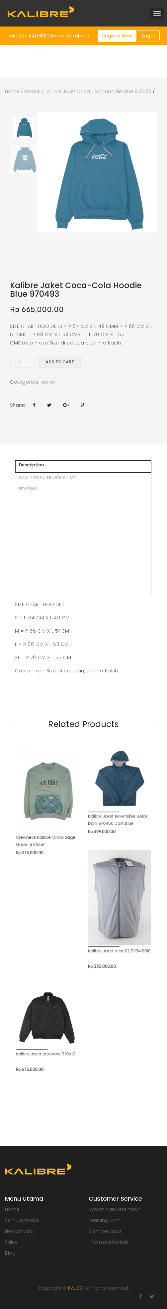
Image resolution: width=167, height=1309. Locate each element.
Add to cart (59, 362)
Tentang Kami (105, 1220)
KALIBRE (76, 1288)
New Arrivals (19, 1231)
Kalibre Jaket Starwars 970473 (59, 946)
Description (31, 465)
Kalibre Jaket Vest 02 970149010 (106, 879)
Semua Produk (22, 1220)
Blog (10, 1253)
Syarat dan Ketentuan (114, 1209)
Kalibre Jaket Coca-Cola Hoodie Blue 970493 (98, 91)
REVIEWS (27, 489)
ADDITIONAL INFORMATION (47, 477)
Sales (11, 1242)
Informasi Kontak (108, 1242)
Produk (32, 91)
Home (12, 91)
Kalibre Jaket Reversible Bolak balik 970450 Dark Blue (105, 794)
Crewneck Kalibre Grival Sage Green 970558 (59, 808)
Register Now (117, 35)
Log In (148, 35)
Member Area (105, 1231)
